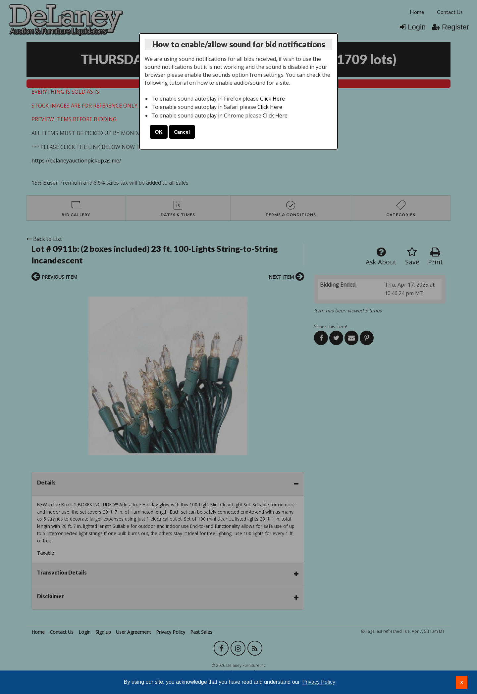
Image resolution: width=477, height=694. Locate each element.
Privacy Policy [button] (318, 682)
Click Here (272, 98)
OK (158, 132)
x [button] (461, 682)
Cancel (182, 132)
